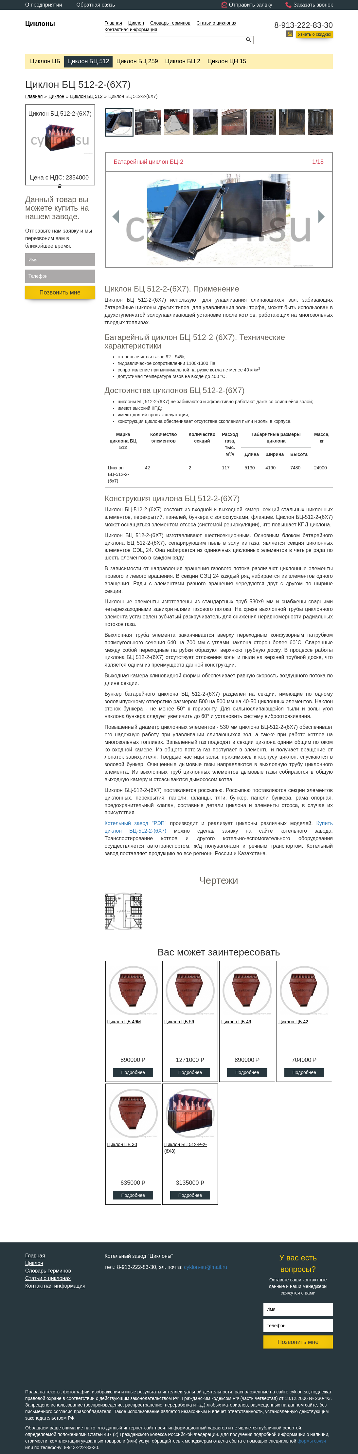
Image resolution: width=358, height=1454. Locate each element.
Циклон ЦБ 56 (179, 1021)
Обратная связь (96, 5)
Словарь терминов (170, 23)
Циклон (136, 23)
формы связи (311, 1441)
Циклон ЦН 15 (226, 61)
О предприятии (43, 5)
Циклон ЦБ (45, 61)
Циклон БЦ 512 (88, 61)
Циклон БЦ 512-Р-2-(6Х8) (185, 1148)
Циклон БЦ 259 (137, 61)
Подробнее (133, 1072)
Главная (113, 23)
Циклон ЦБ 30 (122, 1144)
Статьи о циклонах (217, 23)
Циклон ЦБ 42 (293, 1021)
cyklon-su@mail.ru (205, 1267)
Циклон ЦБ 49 (236, 1021)
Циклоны (40, 23)
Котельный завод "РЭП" (136, 823)
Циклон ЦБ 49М (124, 1021)
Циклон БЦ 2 (182, 61)
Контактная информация (131, 29)
